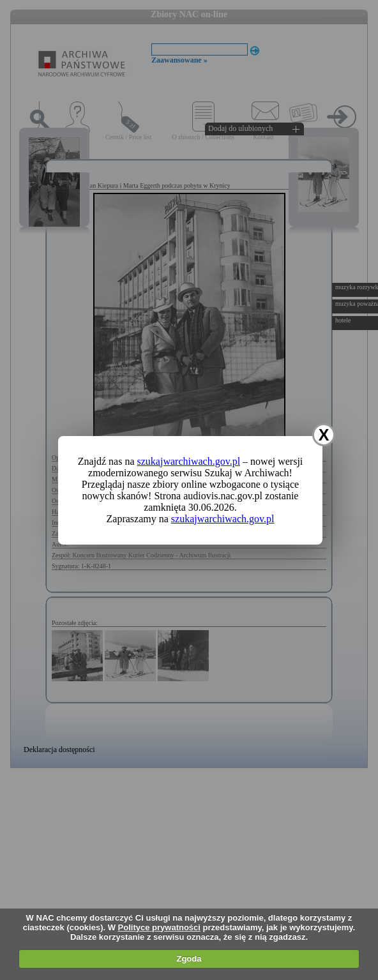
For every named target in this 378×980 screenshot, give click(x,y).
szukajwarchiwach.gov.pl (189, 461)
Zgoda (188, 958)
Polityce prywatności (159, 927)
